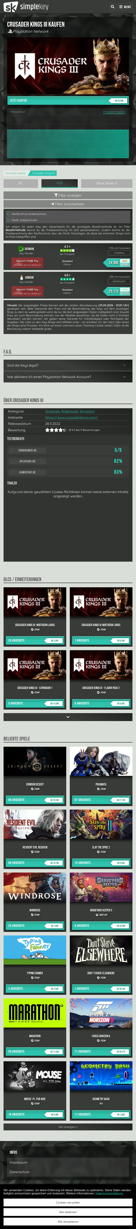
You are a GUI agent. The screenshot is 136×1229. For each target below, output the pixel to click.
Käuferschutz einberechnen (26, 214)
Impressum (18, 1162)
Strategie (52, 411)
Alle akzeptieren (68, 1221)
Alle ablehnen (68, 1212)
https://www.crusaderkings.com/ (71, 417)
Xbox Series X (106, 183)
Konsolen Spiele (16, 173)
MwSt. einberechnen (22, 220)
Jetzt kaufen (68, 100)
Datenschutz (20, 1172)
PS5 (60, 183)
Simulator (87, 411)
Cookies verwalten (68, 1202)
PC (21, 183)
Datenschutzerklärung (109, 1193)
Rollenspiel (69, 411)
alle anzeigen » (68, 1127)
